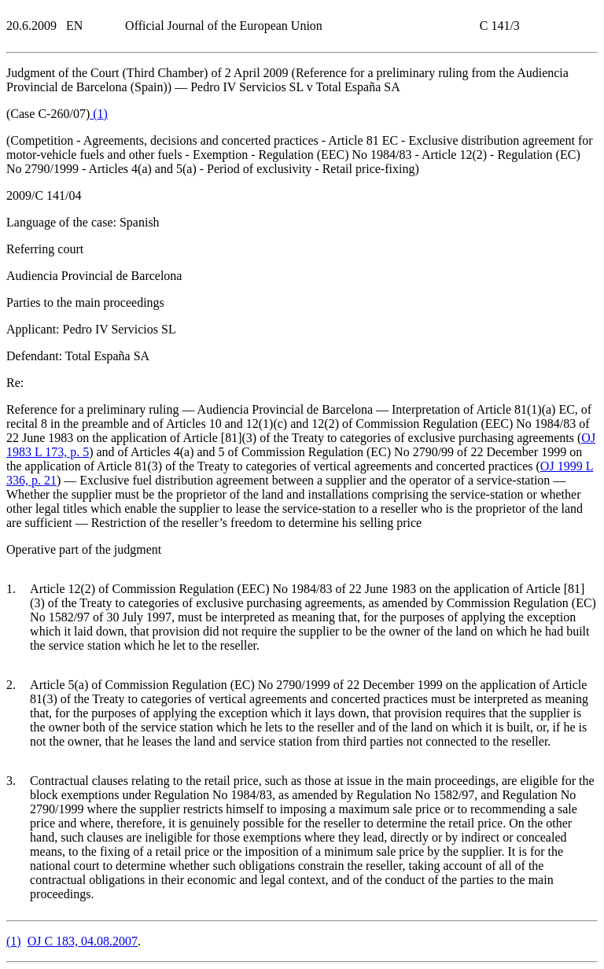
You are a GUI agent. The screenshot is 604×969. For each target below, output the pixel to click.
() (99, 113)
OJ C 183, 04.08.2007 (83, 941)
